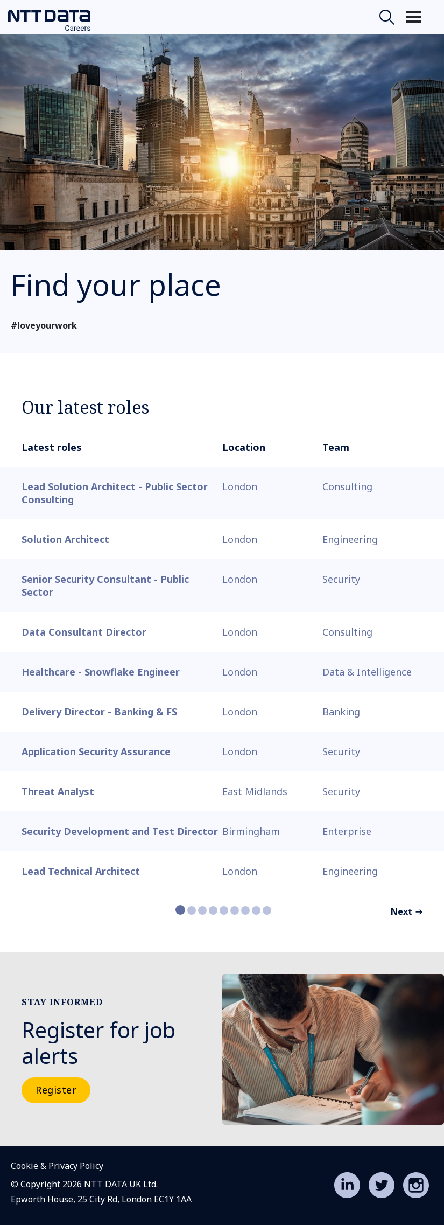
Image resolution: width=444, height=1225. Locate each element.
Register (56, 1089)
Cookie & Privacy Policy (57, 1166)
